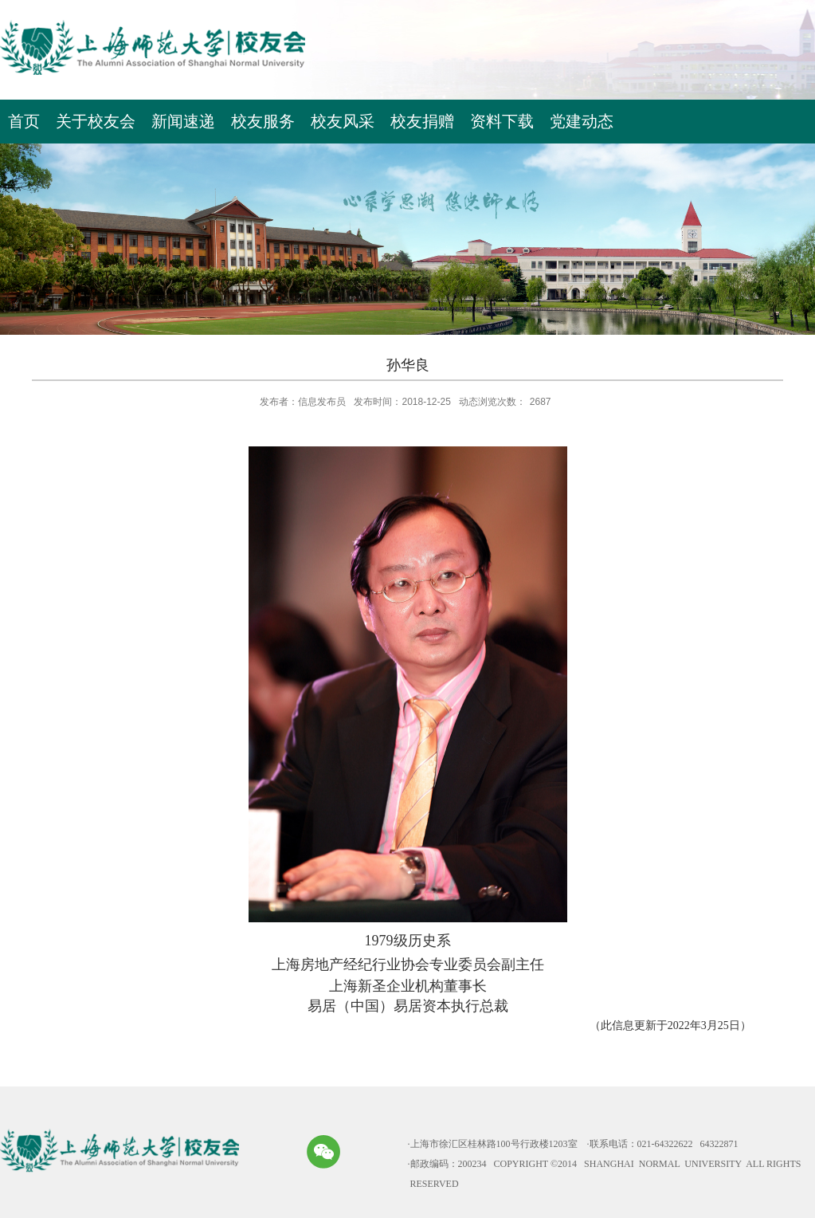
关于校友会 (95, 121)
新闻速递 (183, 121)
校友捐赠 (422, 121)
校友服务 (263, 121)
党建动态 (581, 121)
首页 (24, 121)
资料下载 (502, 121)
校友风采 (342, 121)
